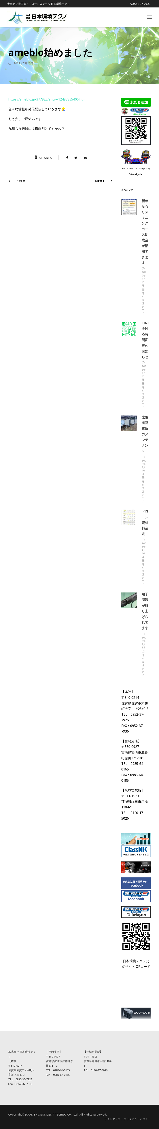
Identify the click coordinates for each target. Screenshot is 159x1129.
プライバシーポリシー (137, 1119)
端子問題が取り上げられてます (145, 611)
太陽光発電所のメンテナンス (145, 434)
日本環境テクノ (143, 303)
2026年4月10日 (144, 467)
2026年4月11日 (144, 278)
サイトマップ (112, 1119)
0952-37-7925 (141, 4)
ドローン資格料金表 (145, 522)
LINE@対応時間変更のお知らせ (145, 340)
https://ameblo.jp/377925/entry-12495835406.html (47, 99)
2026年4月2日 (144, 642)
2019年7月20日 (23, 63)
